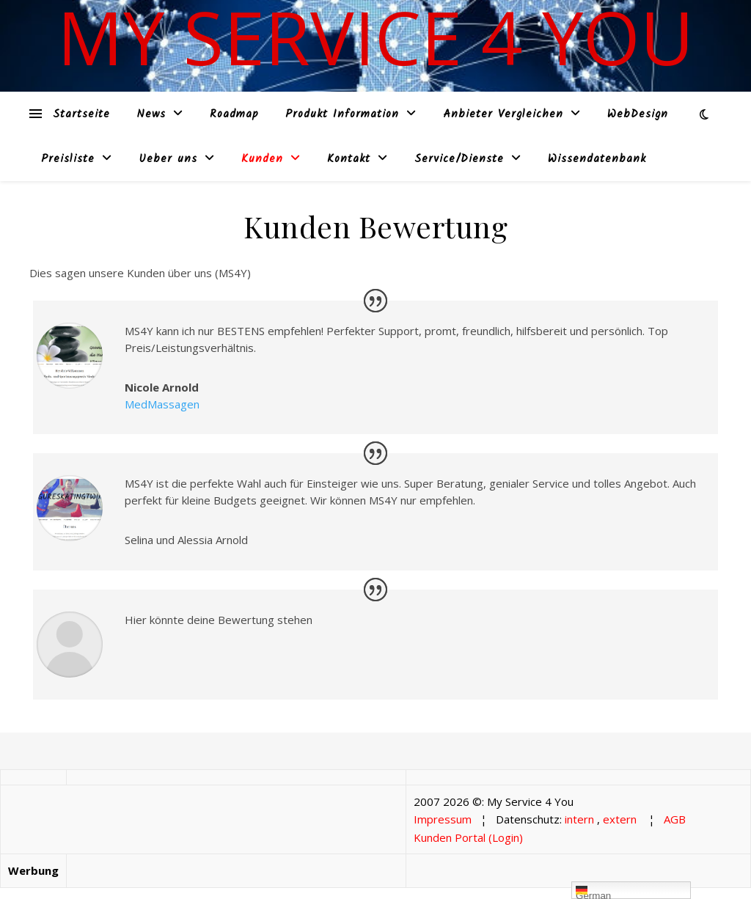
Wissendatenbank (597, 159)
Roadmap (234, 114)
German (593, 891)
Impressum (443, 819)
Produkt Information (342, 114)
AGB (675, 819)
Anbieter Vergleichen (503, 114)
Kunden (262, 159)
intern (579, 819)
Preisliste (68, 159)
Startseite (81, 114)
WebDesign (637, 114)
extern (620, 819)
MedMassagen (162, 404)
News (151, 114)
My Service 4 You (375, 36)
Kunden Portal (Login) (468, 837)
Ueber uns (168, 159)
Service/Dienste (459, 159)
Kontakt (348, 159)
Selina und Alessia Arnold (186, 539)
